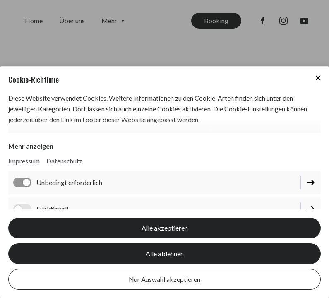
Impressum (24, 161)
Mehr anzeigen (30, 146)
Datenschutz (64, 161)
